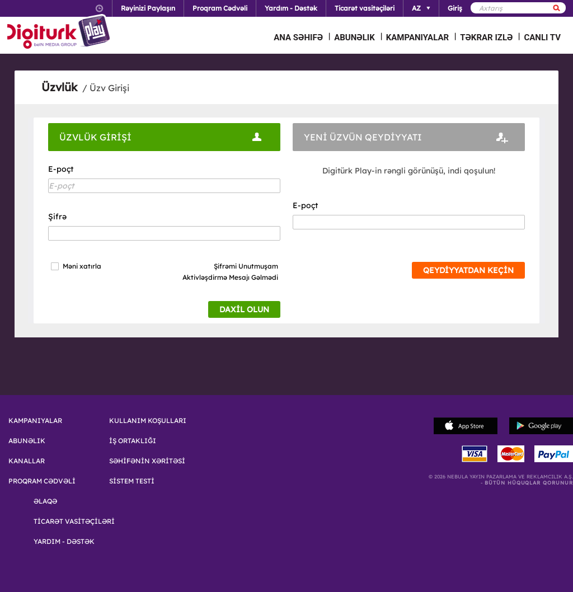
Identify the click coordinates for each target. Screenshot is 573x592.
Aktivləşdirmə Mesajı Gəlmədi (230, 277)
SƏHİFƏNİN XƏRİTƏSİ (147, 461)
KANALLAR (26, 461)
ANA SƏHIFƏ (298, 37)
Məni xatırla (82, 266)
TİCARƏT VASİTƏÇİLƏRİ (74, 521)
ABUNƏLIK (354, 37)
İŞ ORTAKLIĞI (132, 441)
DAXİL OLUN (244, 309)
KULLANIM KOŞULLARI (147, 420)
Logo (60, 32)
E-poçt (60, 169)
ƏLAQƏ (45, 501)
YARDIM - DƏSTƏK (64, 541)
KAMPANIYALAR (417, 37)
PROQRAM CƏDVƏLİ (42, 481)
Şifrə (57, 216)
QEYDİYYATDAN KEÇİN (468, 270)
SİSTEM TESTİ (131, 481)
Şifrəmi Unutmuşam (246, 266)
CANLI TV (542, 37)
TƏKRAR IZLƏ (486, 37)
